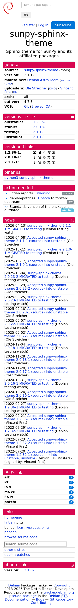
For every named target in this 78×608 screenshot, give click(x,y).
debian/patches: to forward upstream (39, 200)
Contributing (41, 603)
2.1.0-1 (30, 570)
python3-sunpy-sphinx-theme (28, 178)
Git (26, 106)
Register (28, 25)
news (9, 220)
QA (48, 106)
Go (26, 14)
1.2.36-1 (40, 122)
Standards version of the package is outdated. (39, 208)
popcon (10, 532)
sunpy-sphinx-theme (41, 70)
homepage (13, 517)
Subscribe (63, 25)
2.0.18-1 (40, 127)
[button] (6, 193)
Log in (43, 25)
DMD (8, 83)
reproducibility (38, 527)
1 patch (43, 198)
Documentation (17, 599)
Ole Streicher (36, 88)
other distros (14, 550)
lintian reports (39, 193)
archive (66, 80)
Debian (14, 585)
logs (20, 527)
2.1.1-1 (39, 132)
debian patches (17, 555)
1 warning (42, 193)
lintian (9, 522)
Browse (37, 106)
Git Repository (61, 599)
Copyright (61, 585)
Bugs (40, 599)
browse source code (20, 537)
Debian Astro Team (43, 80)
